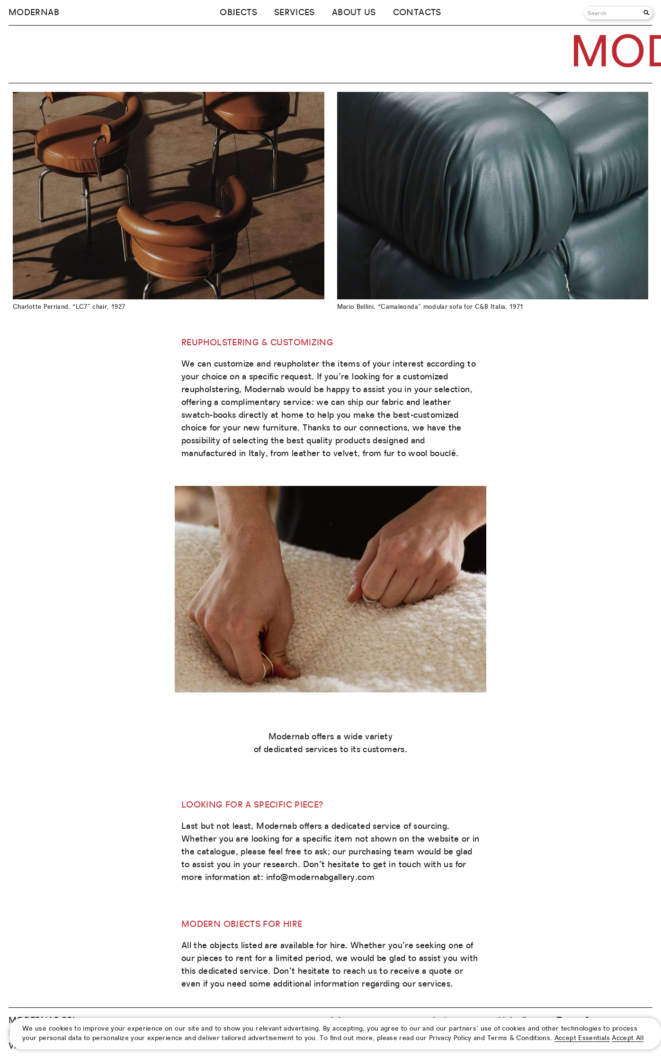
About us (354, 13)
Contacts (417, 13)
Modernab (34, 13)
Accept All (627, 1038)
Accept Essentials (582, 1038)
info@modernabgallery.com (320, 877)
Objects (238, 13)
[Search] (613, 13)
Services (294, 13)
